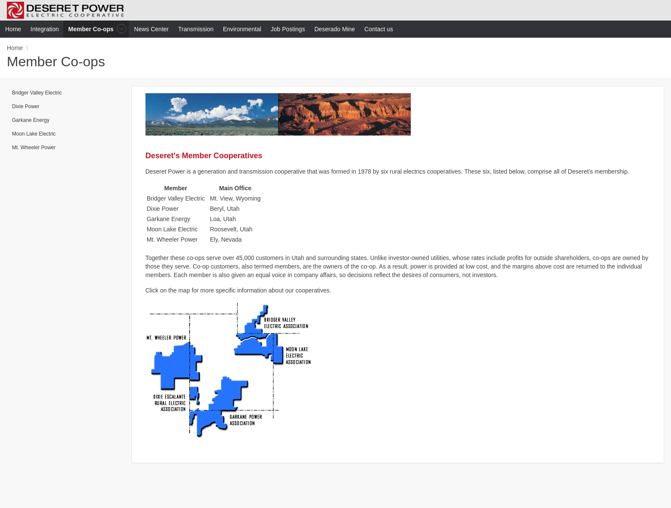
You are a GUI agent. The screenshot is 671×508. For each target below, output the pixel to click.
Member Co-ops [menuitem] (92, 28)
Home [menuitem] (13, 29)
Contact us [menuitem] (379, 29)
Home (15, 47)
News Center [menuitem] (151, 29)
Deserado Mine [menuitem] (335, 29)
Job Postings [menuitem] (287, 29)
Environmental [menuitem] (242, 29)
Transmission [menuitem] (196, 29)
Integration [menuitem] (44, 29)
